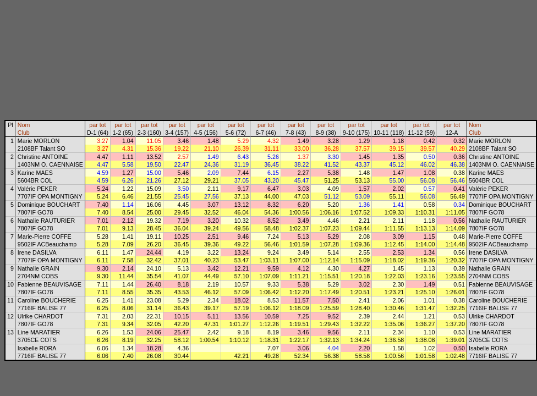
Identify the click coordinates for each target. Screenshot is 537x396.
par (93, 125)
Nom (24, 125)
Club (24, 132)
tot (103, 125)
